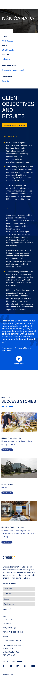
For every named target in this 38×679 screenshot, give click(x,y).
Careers (7, 624)
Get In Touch (12, 661)
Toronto (5, 81)
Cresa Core (8, 620)
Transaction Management (13, 70)
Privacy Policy (9, 628)
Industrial (6, 59)
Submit (5, 609)
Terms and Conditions (13, 632)
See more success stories (14, 125)
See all (4, 406)
